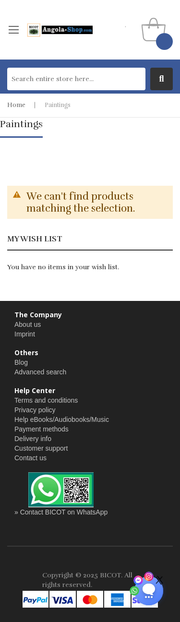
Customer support (41, 448)
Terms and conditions (46, 400)
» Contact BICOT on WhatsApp (61, 512)
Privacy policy (35, 410)
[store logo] (59, 30)
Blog (21, 362)
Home (16, 105)
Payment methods (41, 429)
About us (27, 324)
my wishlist (126, 24)
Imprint (24, 334)
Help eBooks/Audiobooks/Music (61, 419)
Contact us (30, 458)
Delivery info (32, 439)
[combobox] (76, 79)
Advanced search (40, 372)
